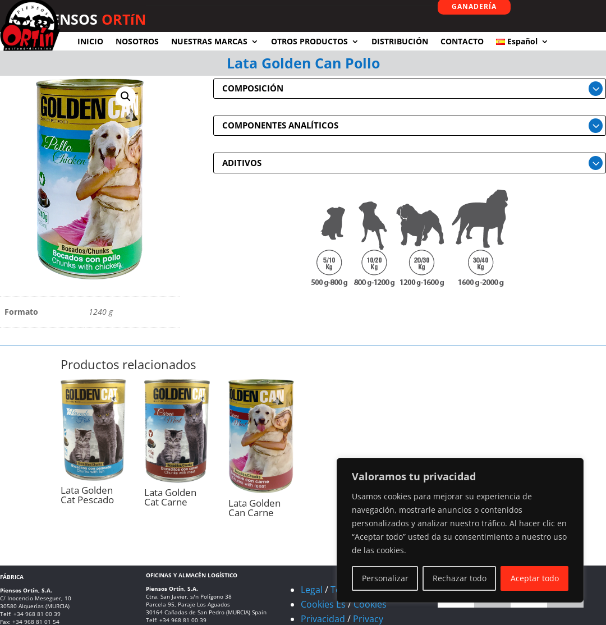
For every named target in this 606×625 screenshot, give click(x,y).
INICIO (90, 41)
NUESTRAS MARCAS (209, 41)
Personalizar (385, 578)
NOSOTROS (137, 41)
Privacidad (323, 619)
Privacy (368, 619)
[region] (460, 530)
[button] (126, 96)
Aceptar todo (535, 578)
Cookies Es (323, 604)
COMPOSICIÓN (252, 88)
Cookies (370, 604)
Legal (312, 589)
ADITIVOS (241, 162)
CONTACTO (462, 41)
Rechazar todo (459, 578)
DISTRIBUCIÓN (399, 41)
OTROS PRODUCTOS (309, 41)
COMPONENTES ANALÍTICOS (280, 125)
